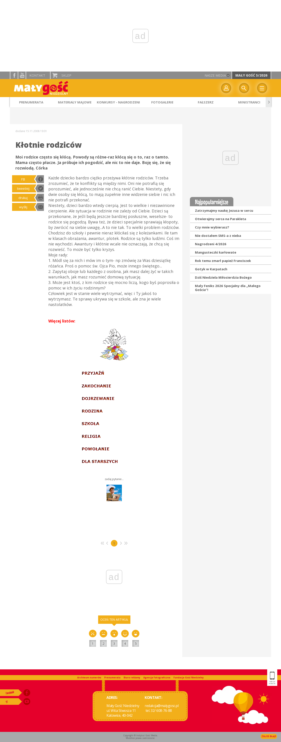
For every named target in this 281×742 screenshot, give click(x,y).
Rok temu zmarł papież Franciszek (223, 261)
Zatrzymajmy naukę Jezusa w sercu (224, 210)
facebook (14, 75)
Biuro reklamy (132, 677)
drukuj (23, 197)
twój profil (226, 88)
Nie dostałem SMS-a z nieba (218, 236)
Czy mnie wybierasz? (212, 227)
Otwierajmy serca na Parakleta (220, 219)
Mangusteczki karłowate (215, 252)
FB (23, 179)
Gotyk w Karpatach (211, 269)
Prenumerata (112, 677)
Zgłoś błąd (268, 736)
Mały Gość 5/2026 (251, 75)
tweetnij (23, 188)
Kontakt (37, 75)
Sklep (66, 75)
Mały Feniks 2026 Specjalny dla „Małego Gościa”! (228, 288)
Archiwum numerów (89, 677)
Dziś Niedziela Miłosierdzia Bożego (223, 277)
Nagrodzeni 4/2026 (210, 244)
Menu (262, 88)
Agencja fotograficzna (156, 677)
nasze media (215, 75)
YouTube (22, 75)
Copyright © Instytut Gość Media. (140, 735)
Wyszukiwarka (244, 88)
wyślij (23, 207)
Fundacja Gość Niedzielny (188, 677)
